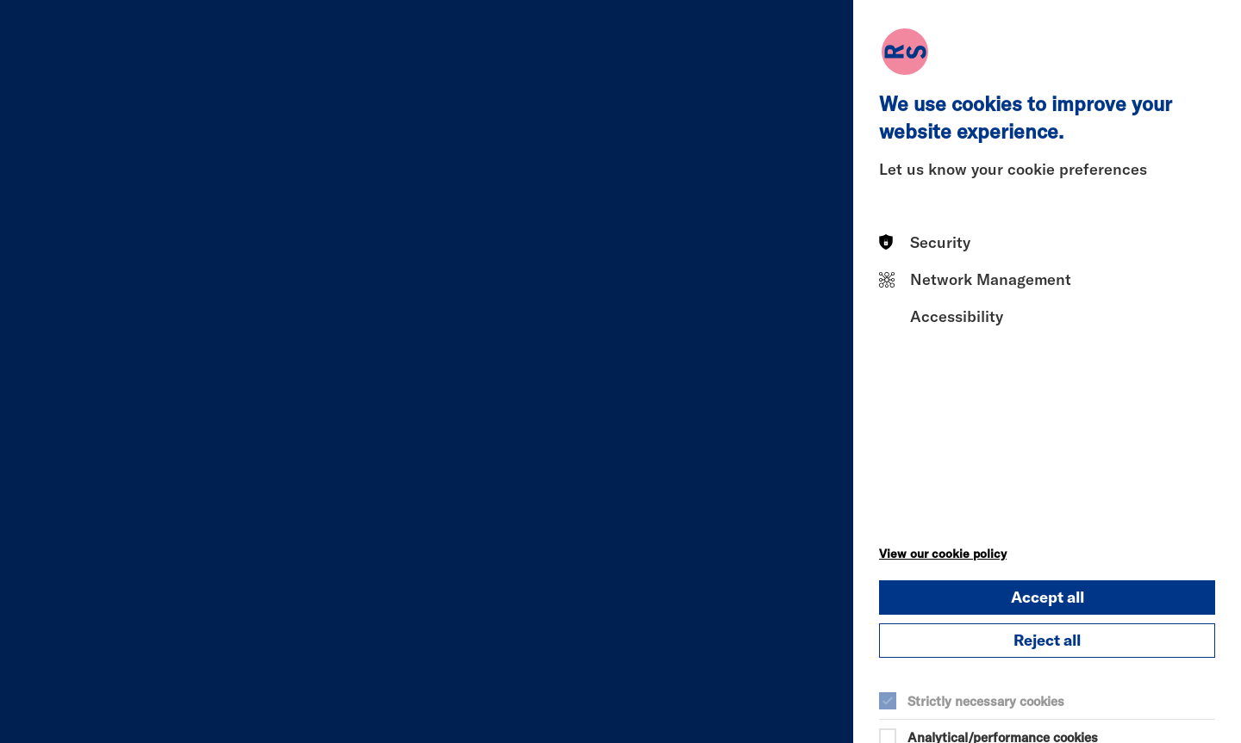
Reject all (1047, 640)
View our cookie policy (943, 553)
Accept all (1047, 597)
